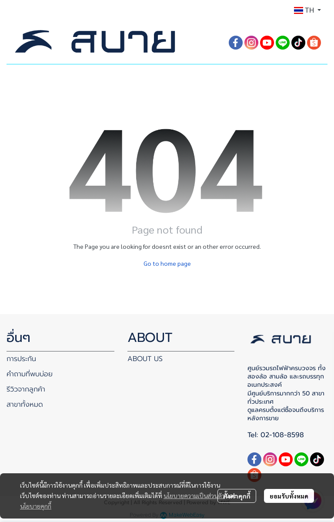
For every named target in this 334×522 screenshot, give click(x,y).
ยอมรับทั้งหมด (289, 496)
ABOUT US (145, 359)
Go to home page (167, 263)
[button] (307, 10)
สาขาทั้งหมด (25, 404)
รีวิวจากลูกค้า (26, 389)
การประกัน (21, 359)
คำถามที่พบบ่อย (30, 374)
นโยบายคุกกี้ (35, 506)
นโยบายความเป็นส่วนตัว (194, 495)
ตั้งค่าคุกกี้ (236, 496)
